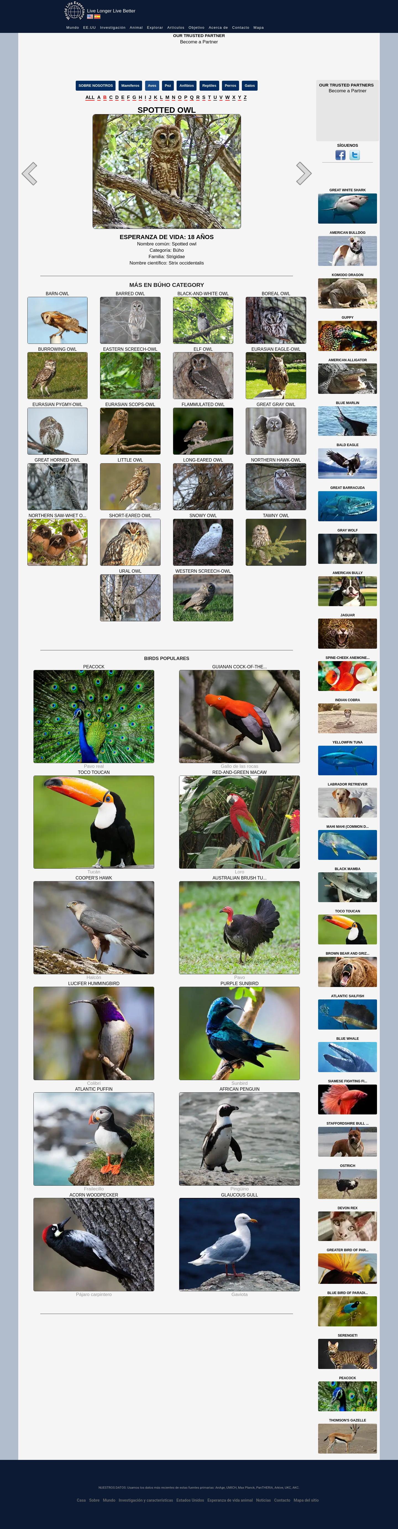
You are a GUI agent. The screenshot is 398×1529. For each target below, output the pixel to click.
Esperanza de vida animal (230, 1500)
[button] (40, 173)
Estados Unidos (190, 1500)
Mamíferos (130, 85)
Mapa (258, 27)
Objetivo (196, 27)
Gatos (250, 85)
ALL (90, 97)
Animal (136, 27)
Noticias (263, 1500)
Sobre (94, 1500)
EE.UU (89, 27)
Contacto (240, 27)
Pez (168, 85)
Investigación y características (146, 1500)
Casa (81, 1500)
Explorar (155, 27)
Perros (230, 85)
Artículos (175, 27)
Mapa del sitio (306, 1500)
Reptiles (209, 85)
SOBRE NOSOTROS (95, 85)
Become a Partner (199, 41)
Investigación (113, 27)
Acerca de (218, 27)
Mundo (72, 27)
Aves (152, 85)
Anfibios (186, 85)
